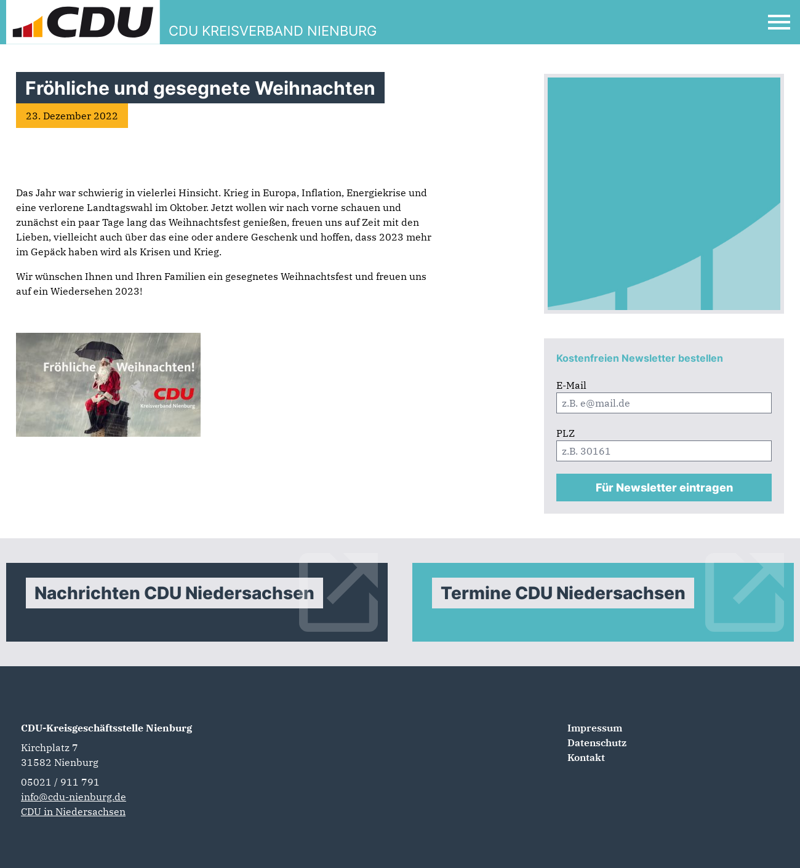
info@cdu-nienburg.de (73, 796)
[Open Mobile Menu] (779, 22)
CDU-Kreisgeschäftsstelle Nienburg (106, 728)
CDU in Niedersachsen (73, 811)
